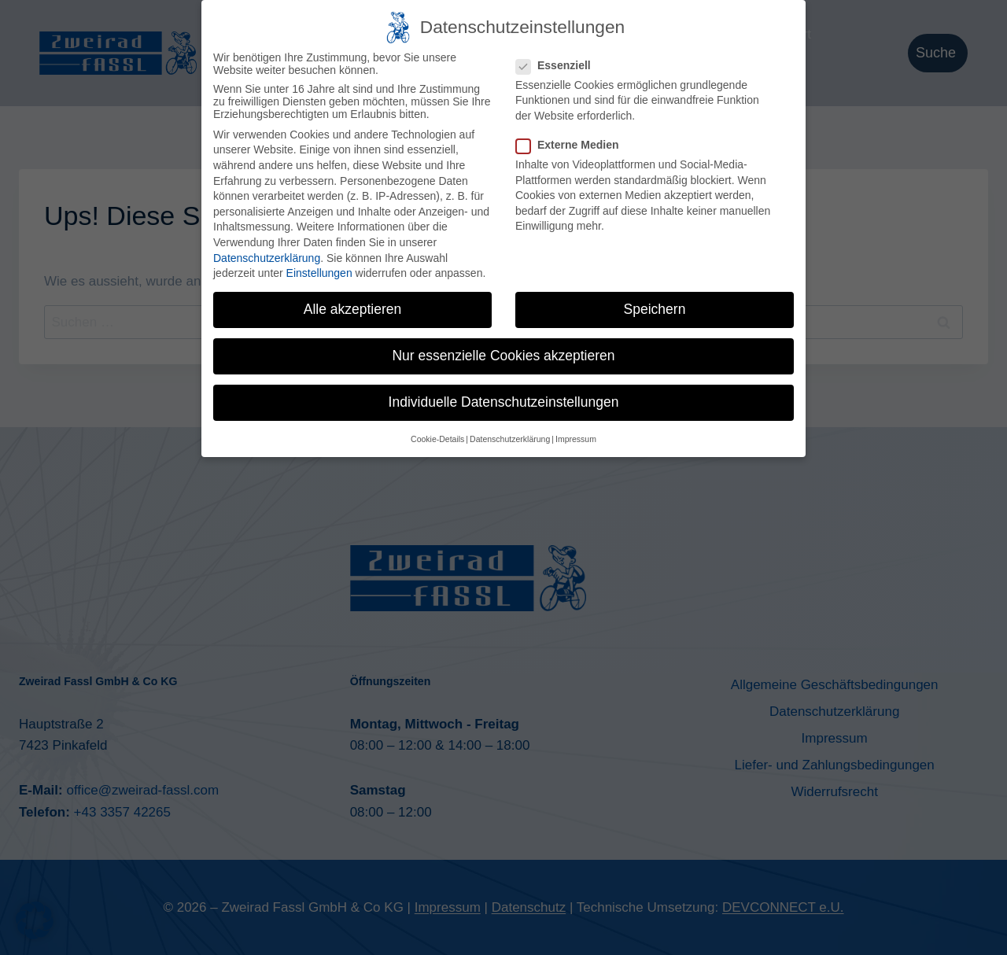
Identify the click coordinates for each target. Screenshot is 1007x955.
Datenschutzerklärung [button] (510, 434)
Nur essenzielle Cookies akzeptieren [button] (503, 351)
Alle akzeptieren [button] (353, 304)
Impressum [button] (575, 434)
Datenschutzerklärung (266, 253)
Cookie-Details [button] (437, 434)
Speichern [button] (655, 304)
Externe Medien (572, 140)
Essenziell (558, 60)
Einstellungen (319, 268)
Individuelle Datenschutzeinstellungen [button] (504, 397)
